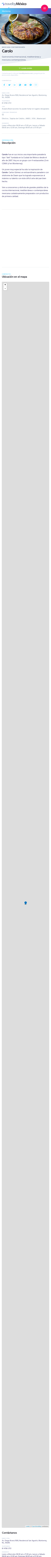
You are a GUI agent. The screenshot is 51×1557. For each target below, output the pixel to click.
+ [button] (5, 285)
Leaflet (28, 1526)
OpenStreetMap (36, 1526)
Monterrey (6, 11)
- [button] (5, 288)
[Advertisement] (25, 238)
